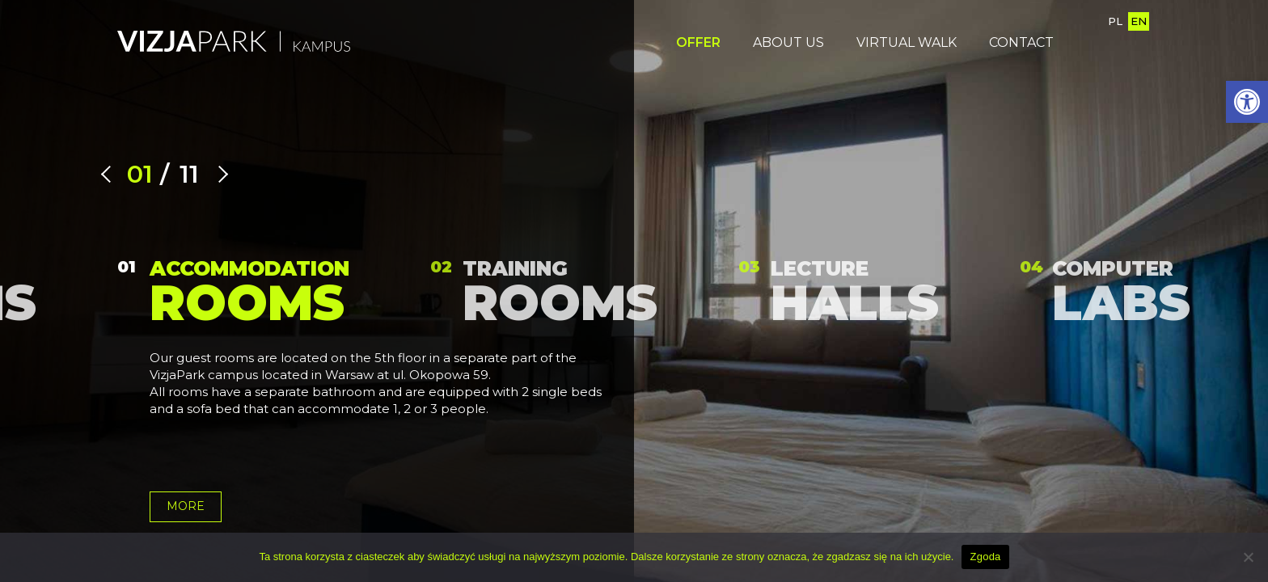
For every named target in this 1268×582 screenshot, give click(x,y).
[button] (1247, 102)
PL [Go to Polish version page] (1115, 21)
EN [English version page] (1139, 21)
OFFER (698, 42)
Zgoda (985, 556)
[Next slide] (219, 174)
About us (788, 42)
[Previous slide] (109, 174)
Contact (1021, 42)
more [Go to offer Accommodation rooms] (186, 506)
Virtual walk (906, 42)
